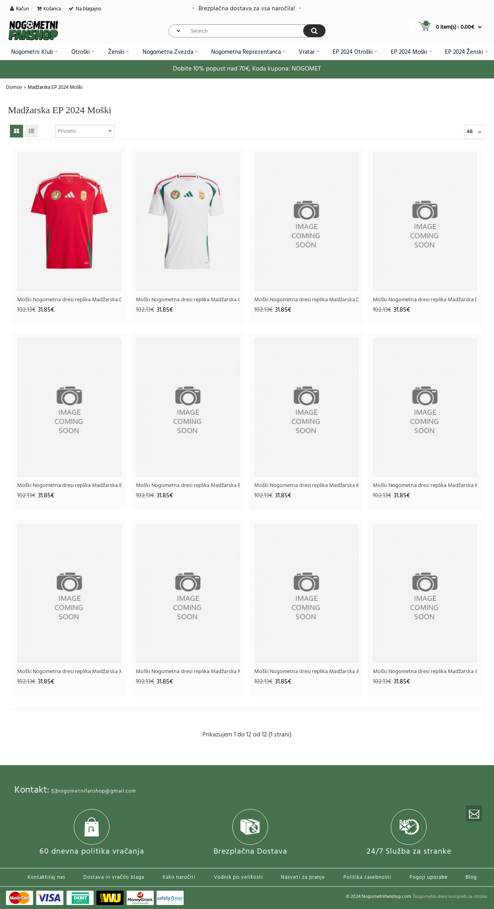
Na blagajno (88, 9)
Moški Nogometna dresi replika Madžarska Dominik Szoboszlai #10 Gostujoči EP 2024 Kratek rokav (425, 300)
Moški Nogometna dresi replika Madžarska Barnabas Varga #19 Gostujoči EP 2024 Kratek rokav (188, 485)
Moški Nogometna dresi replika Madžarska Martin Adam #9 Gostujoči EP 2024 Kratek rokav (188, 672)
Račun (22, 9)
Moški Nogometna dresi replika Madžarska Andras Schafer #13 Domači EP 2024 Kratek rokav (306, 672)
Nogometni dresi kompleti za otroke (450, 896)
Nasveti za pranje (303, 877)
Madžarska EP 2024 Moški (54, 87)
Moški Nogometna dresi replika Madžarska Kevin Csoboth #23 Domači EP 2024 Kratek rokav (306, 485)
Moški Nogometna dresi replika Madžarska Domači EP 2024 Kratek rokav (69, 300)
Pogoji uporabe (429, 877)
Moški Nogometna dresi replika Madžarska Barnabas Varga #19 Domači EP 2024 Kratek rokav (69, 485)
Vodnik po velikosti (238, 877)
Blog (471, 877)
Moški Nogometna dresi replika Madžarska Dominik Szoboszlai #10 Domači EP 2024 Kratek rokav (306, 300)
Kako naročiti (179, 877)
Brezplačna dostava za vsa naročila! (246, 9)
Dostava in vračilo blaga (113, 877)
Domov (14, 87)
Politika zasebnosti (367, 877)
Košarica (52, 9)
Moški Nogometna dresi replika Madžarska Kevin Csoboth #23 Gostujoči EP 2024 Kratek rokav (425, 485)
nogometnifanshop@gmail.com (94, 791)
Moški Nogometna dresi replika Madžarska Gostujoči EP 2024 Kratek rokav (188, 300)
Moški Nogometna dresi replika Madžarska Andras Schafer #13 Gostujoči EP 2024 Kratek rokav (425, 672)
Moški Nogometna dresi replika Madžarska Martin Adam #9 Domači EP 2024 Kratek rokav (69, 672)
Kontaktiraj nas (46, 877)
